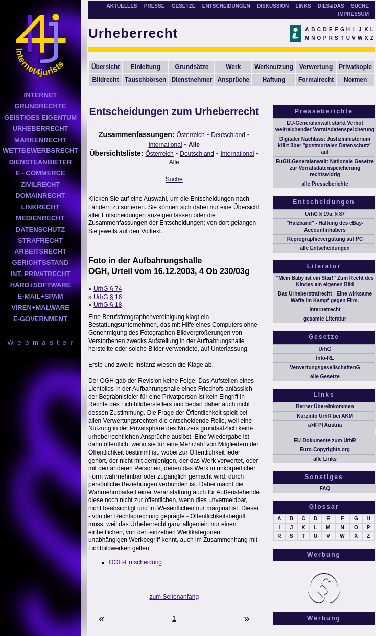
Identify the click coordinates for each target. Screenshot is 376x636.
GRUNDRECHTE (40, 106)
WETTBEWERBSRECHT (40, 150)
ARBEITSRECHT (40, 251)
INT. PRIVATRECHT (40, 274)
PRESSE (154, 6)
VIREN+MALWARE (40, 307)
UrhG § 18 (107, 304)
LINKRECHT (40, 207)
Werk (233, 67)
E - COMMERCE (40, 173)
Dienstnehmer (191, 79)
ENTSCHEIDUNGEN (226, 6)
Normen (355, 79)
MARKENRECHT (40, 140)
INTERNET (40, 95)
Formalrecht (316, 79)
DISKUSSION (273, 6)
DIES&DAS (331, 6)
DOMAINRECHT (40, 195)
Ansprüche (233, 79)
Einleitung (145, 67)
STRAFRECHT (40, 240)
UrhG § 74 (107, 288)
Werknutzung (273, 67)
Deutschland (228, 135)
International (165, 144)
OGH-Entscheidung (135, 562)
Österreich (190, 135)
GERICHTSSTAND (40, 262)
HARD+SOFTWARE (40, 285)
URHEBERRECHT (40, 128)
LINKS (303, 6)
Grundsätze (191, 67)
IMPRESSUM (353, 14)
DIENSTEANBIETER (40, 162)
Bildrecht (105, 79)
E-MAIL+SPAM (40, 296)
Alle (194, 144)
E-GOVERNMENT (40, 319)
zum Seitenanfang (174, 596)
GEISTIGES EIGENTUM (40, 117)
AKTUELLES (121, 6)
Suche (174, 179)
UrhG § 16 (107, 297)
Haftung (273, 79)
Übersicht (105, 67)
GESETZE (184, 6)
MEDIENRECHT (40, 218)
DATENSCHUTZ (40, 229)
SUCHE (360, 6)
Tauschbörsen (145, 79)
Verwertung (316, 67)
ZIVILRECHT (40, 184)
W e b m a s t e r (40, 342)
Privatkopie (355, 67)
